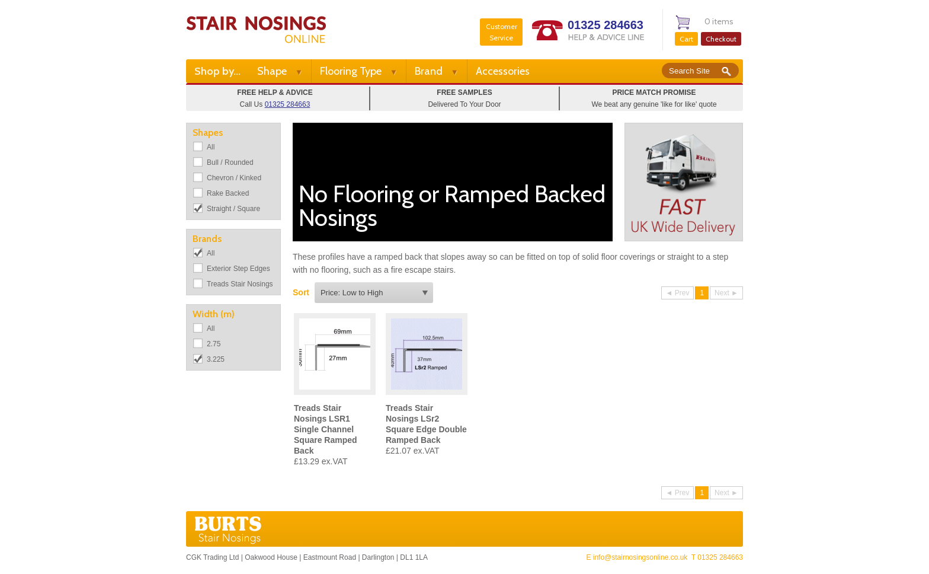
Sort (301, 292)
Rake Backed (228, 193)
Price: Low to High (352, 292)
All (210, 147)
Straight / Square (233, 209)
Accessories (503, 71)
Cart (686, 38)
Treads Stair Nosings (240, 284)
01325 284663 (605, 24)
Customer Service (501, 32)
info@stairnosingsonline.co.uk (640, 557)
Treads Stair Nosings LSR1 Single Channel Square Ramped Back (325, 429)
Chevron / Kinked (234, 178)
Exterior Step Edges (238, 268)
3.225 (216, 359)
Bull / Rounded (230, 162)
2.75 (213, 344)
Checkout (721, 38)
